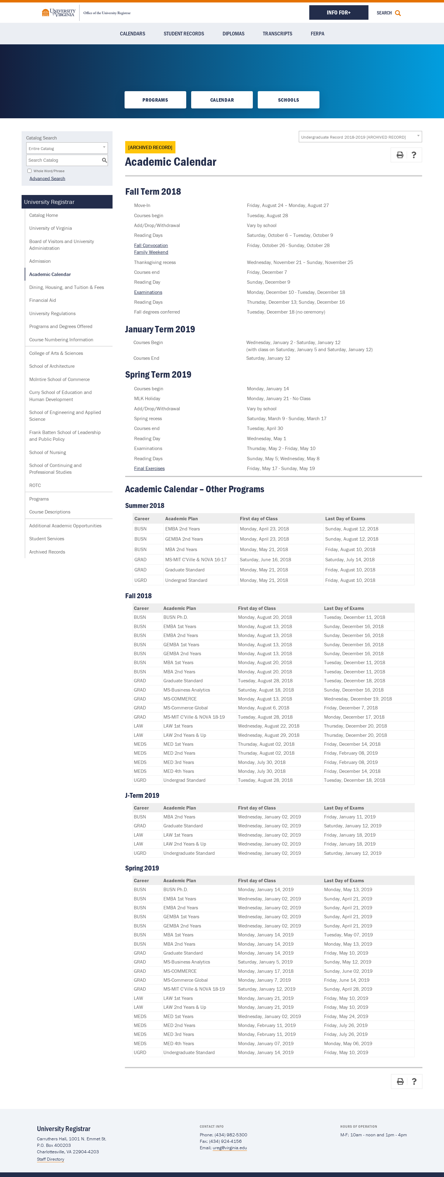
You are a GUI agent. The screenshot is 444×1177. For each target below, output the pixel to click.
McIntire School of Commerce (59, 379)
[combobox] (360, 136)
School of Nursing (47, 452)
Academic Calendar (50, 274)
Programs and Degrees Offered (60, 326)
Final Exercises (149, 468)
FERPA (317, 33)
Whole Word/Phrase (49, 170)
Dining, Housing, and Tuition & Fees (66, 287)
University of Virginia (50, 228)
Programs (155, 99)
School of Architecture (52, 366)
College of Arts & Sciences (56, 353)
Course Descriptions (49, 512)
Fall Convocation (151, 245)
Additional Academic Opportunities (65, 525)
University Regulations (52, 313)
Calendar (222, 99)
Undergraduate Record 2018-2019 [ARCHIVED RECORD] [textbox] (353, 137)
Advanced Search (44, 178)
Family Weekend (151, 252)
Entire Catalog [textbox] (41, 148)
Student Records (184, 33)
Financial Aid (42, 300)
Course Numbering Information (61, 339)
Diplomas (234, 33)
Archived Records (47, 552)
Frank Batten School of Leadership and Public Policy (65, 435)
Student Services (46, 538)
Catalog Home (43, 215)
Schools (288, 99)
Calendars (132, 33)
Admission (40, 261)
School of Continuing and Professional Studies (55, 468)
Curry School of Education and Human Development (60, 395)
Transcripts (277, 33)
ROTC (35, 485)
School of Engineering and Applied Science (65, 415)
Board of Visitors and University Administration (61, 244)
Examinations (148, 292)
